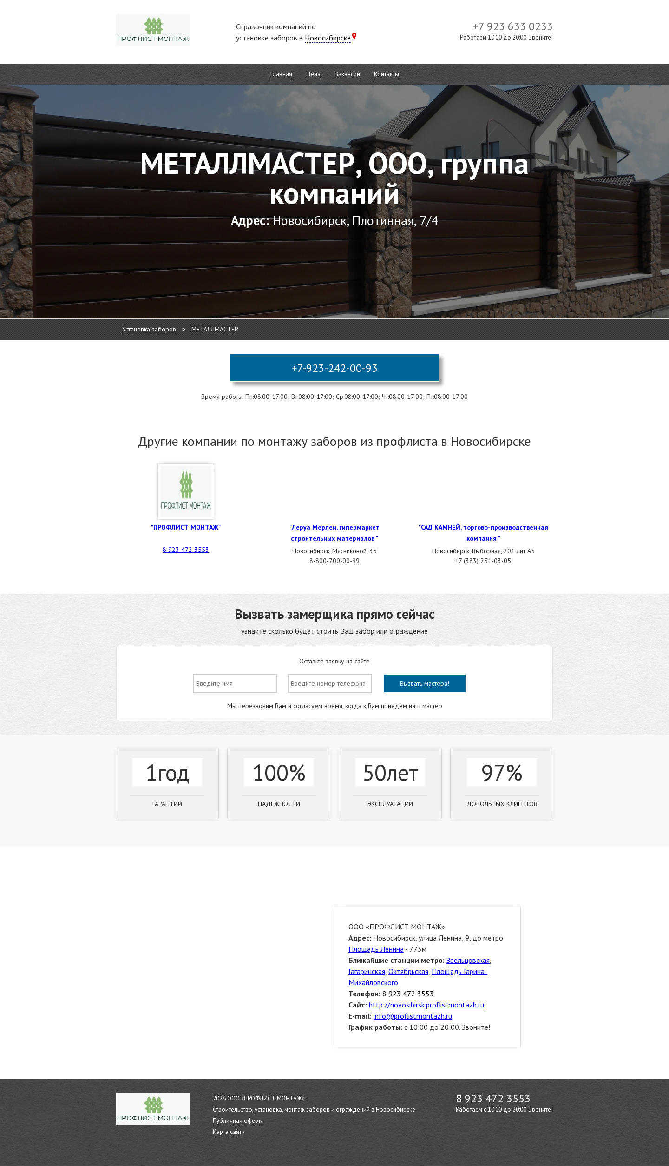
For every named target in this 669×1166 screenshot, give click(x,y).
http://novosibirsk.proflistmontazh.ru (426, 1004)
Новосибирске (328, 37)
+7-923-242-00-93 (335, 368)
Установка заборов (149, 329)
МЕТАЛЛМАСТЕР (214, 329)
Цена (313, 74)
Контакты (386, 74)
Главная (281, 74)
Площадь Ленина (376, 949)
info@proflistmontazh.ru (413, 1015)
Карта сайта (229, 1132)
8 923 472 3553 (186, 549)
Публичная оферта (238, 1121)
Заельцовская (468, 960)
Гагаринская (366, 971)
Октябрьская (408, 971)
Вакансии (347, 74)
